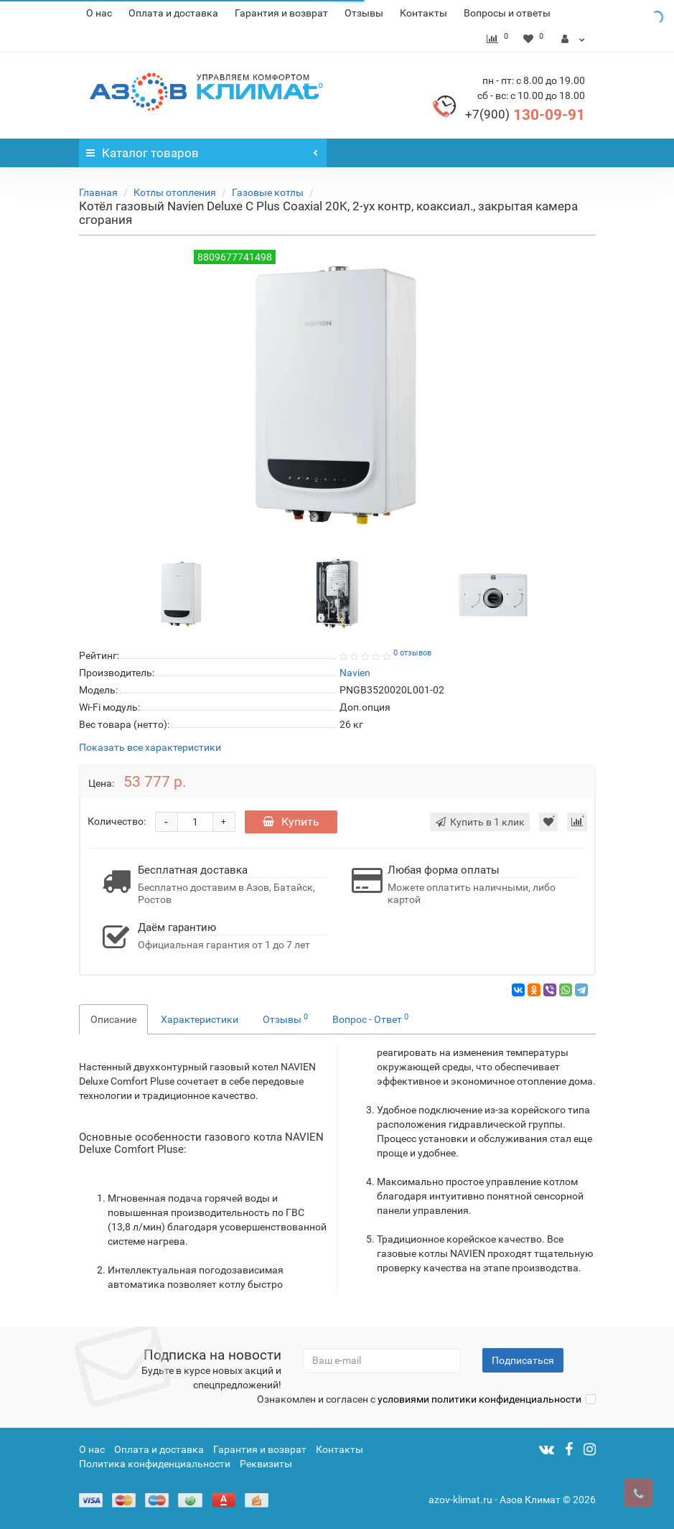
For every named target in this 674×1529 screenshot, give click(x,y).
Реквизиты (266, 1463)
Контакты (423, 13)
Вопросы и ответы (507, 13)
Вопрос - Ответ (370, 1018)
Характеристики (199, 1019)
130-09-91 (525, 114)
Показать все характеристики (150, 747)
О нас (99, 13)
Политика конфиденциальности (154, 1463)
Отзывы (364, 13)
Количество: (117, 821)
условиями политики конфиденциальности (479, 1399)
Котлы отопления (175, 192)
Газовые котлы (268, 192)
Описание (113, 1019)
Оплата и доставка (173, 13)
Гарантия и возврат (281, 13)
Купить (291, 821)
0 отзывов (412, 653)
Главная (98, 192)
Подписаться (523, 1360)
